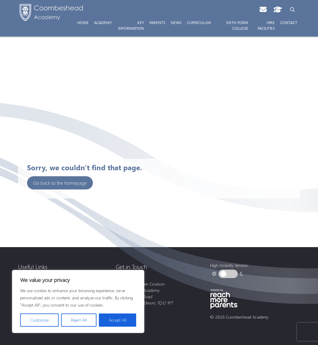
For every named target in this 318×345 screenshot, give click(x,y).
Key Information (131, 25)
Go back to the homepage (60, 183)
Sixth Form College (237, 25)
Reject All (79, 320)
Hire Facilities (266, 25)
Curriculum (199, 22)
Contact (288, 22)
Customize (39, 320)
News (176, 22)
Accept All (117, 320)
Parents (157, 22)
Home (83, 22)
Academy (103, 22)
